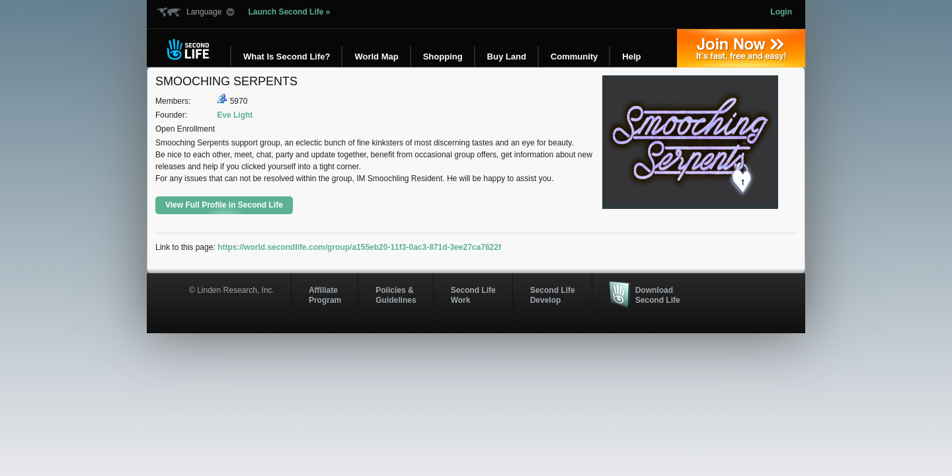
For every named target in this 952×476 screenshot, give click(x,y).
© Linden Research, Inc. (231, 290)
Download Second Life (657, 295)
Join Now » (741, 48)
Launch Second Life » (289, 12)
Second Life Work (473, 295)
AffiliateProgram (325, 295)
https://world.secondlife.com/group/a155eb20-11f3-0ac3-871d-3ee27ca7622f (359, 247)
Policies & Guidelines (396, 295)
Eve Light (235, 115)
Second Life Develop (552, 295)
